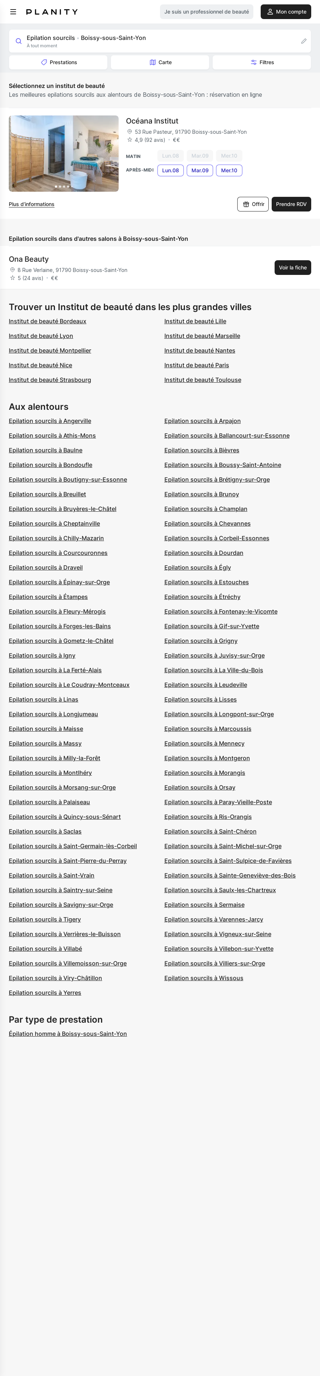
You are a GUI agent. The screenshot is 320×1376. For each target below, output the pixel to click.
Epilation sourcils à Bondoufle (50, 464)
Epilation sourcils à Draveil (46, 567)
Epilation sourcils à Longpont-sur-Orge (219, 714)
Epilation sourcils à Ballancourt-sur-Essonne (227, 435)
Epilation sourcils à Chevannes (207, 523)
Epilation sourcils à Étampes (48, 596)
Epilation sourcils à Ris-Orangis (208, 816)
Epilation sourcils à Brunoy (201, 494)
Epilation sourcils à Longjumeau (53, 714)
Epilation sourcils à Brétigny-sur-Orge (217, 479)
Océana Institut (152, 121)
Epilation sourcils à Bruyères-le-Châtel (62, 508)
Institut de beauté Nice (40, 365)
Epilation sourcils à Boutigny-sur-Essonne (68, 479)
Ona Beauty (29, 259)
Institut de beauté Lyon (41, 335)
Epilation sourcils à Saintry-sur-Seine (60, 890)
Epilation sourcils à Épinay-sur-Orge (59, 582)
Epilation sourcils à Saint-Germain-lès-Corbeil (73, 846)
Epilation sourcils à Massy (45, 743)
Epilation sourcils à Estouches (206, 582)
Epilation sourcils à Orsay (199, 787)
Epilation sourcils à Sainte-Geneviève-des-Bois (230, 875)
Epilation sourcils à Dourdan (203, 552)
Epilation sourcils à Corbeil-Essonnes (216, 538)
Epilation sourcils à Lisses (200, 699)
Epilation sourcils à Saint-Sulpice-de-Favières (228, 860)
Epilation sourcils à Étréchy (202, 596)
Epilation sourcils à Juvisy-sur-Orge (214, 655)
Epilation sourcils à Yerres (45, 992)
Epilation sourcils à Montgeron (207, 758)
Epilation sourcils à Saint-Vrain (51, 875)
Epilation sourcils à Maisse (46, 728)
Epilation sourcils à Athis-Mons (52, 435)
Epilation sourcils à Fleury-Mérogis (57, 611)
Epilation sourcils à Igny (42, 655)
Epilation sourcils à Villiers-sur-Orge (214, 963)
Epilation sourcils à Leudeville (205, 684)
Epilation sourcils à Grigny (201, 640)
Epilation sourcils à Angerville (50, 420)
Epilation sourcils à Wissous (203, 978)
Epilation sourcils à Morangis (204, 772)
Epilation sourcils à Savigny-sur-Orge (61, 904)
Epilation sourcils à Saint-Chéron (210, 831)
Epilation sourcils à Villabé (45, 948)
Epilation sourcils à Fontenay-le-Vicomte (221, 611)
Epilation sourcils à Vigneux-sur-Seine (217, 934)
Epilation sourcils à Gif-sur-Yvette (211, 626)
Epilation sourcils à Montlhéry (50, 772)
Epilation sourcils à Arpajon (202, 420)
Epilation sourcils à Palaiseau (49, 802)
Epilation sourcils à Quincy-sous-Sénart (65, 816)
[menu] (13, 11)
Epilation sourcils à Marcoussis (208, 728)
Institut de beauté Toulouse (202, 379)
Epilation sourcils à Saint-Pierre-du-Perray (68, 860)
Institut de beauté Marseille (202, 335)
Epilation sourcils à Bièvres (201, 450)
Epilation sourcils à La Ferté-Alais (55, 670)
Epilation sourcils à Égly (197, 567)
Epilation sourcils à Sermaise (204, 904)
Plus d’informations (32, 204)
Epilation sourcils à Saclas (45, 831)
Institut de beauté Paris (196, 365)
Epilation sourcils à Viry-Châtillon (55, 978)
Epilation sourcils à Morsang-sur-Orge (62, 787)
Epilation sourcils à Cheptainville (54, 523)
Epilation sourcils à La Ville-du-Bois (213, 670)
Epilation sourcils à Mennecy (204, 743)
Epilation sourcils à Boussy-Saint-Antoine (222, 464)
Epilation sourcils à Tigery (45, 919)
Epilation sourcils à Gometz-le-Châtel (61, 640)
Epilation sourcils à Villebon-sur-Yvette (219, 948)
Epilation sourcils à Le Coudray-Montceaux (69, 684)
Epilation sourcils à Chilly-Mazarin (56, 538)
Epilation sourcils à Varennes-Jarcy (213, 919)
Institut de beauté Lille (195, 321)
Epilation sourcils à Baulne (45, 450)
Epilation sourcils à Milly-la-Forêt (54, 758)
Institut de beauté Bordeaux (47, 321)
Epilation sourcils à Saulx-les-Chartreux (220, 890)
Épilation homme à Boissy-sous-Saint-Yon (68, 1033)
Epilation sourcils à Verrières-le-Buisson (65, 934)
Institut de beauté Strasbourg (50, 379)
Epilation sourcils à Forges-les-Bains (60, 626)
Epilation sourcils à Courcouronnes (58, 552)
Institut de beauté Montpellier (50, 350)
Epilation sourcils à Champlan (206, 508)
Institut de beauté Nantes (199, 350)
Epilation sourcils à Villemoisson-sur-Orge (68, 963)
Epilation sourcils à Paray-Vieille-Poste (218, 802)
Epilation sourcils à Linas (43, 699)
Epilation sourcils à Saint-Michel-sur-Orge (223, 846)
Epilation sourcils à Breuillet (47, 494)
